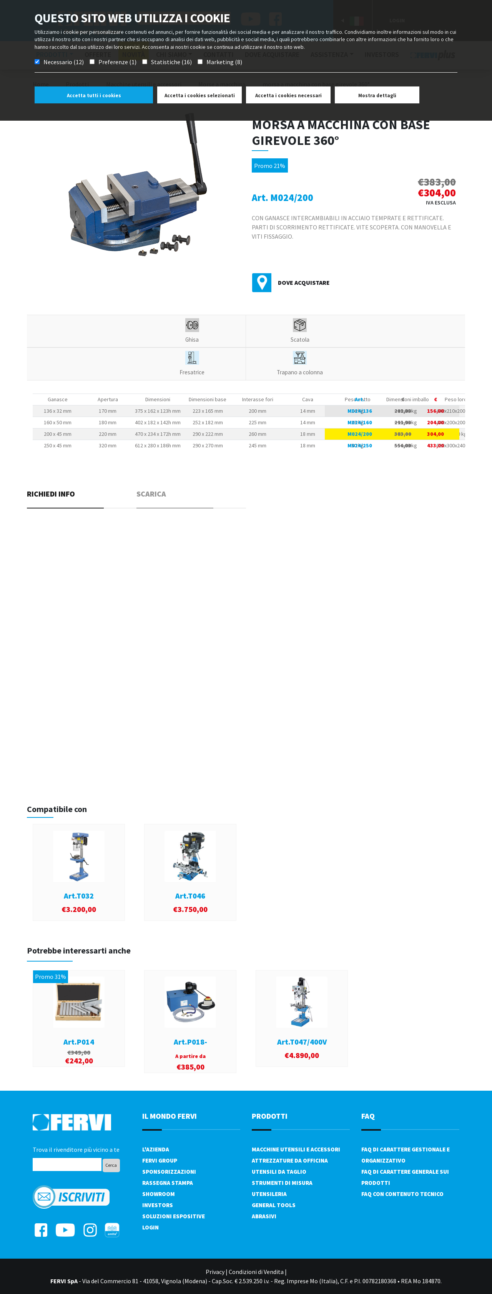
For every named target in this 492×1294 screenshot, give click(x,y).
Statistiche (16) (171, 62)
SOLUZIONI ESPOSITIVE (173, 1216)
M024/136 (359, 410)
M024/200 (359, 433)
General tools (274, 1205)
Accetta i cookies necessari (288, 95)
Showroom (158, 1194)
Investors (157, 1205)
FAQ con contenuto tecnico (402, 1194)
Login (150, 1227)
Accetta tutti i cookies (94, 95)
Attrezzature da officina (290, 1160)
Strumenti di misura (282, 1182)
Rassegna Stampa (167, 1182)
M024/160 (359, 422)
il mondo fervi (169, 1116)
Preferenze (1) (117, 62)
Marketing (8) (224, 62)
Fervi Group (159, 1160)
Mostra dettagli (377, 95)
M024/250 (359, 445)
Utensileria (269, 1194)
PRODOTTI (270, 1116)
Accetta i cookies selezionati (200, 95)
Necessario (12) (63, 62)
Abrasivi (264, 1216)
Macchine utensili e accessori (296, 1149)
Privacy (215, 1272)
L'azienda (155, 1149)
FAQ (368, 1116)
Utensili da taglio (279, 1171)
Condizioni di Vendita (256, 1272)
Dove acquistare (304, 282)
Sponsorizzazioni (169, 1171)
